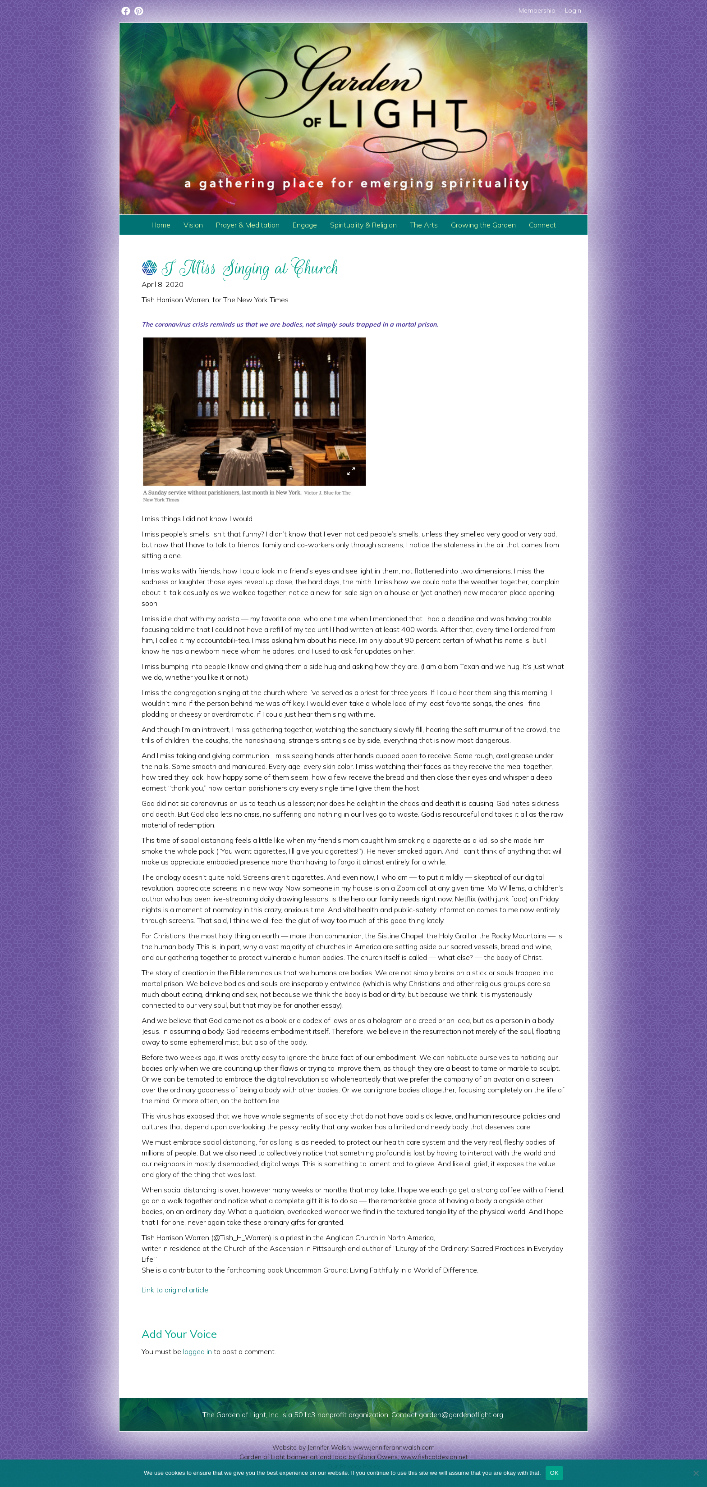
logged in (197, 1351)
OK (554, 1472)
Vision (193, 224)
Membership (537, 10)
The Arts (424, 224)
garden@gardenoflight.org (461, 1414)
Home (161, 224)
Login (573, 10)
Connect (542, 224)
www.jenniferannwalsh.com (394, 1447)
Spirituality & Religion (363, 224)
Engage (305, 224)
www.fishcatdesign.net (434, 1457)
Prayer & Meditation (248, 224)
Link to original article (175, 1289)
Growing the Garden (483, 224)
